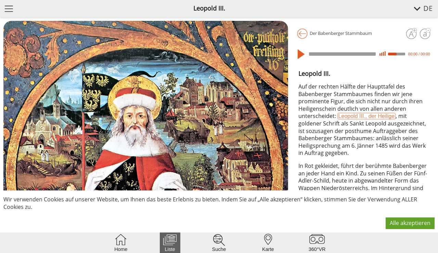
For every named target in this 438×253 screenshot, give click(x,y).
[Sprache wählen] (419, 8)
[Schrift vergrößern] (411, 34)
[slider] (342, 54)
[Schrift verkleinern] (425, 34)
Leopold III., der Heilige (366, 116)
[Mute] (382, 53)
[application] (364, 54)
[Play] (302, 54)
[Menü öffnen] (9, 8)
